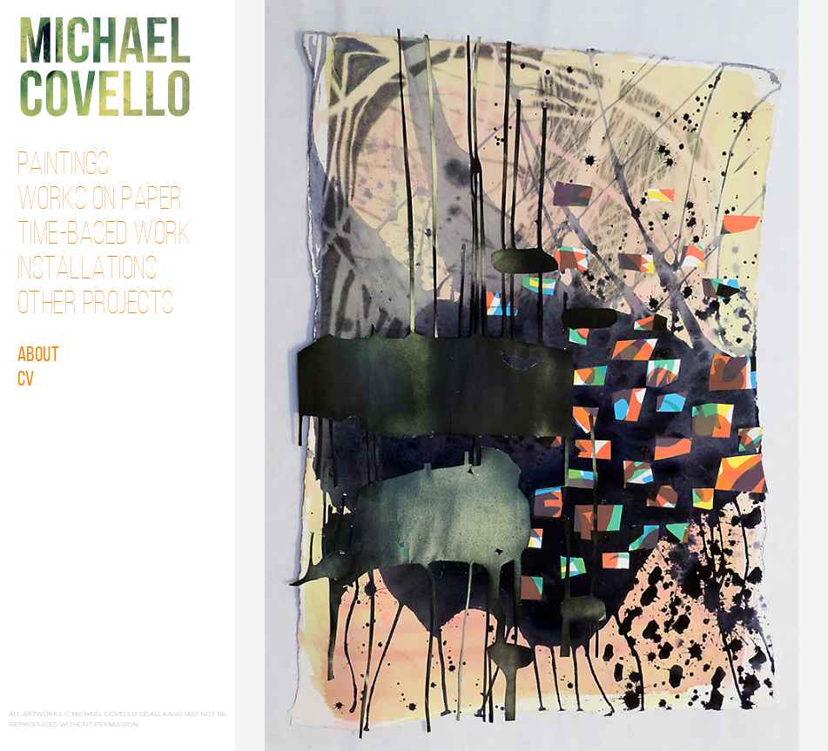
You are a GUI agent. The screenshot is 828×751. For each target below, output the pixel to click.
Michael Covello (105, 66)
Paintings (63, 166)
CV (26, 380)
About (38, 355)
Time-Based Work (104, 235)
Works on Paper (100, 201)
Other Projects (95, 305)
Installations (87, 270)
